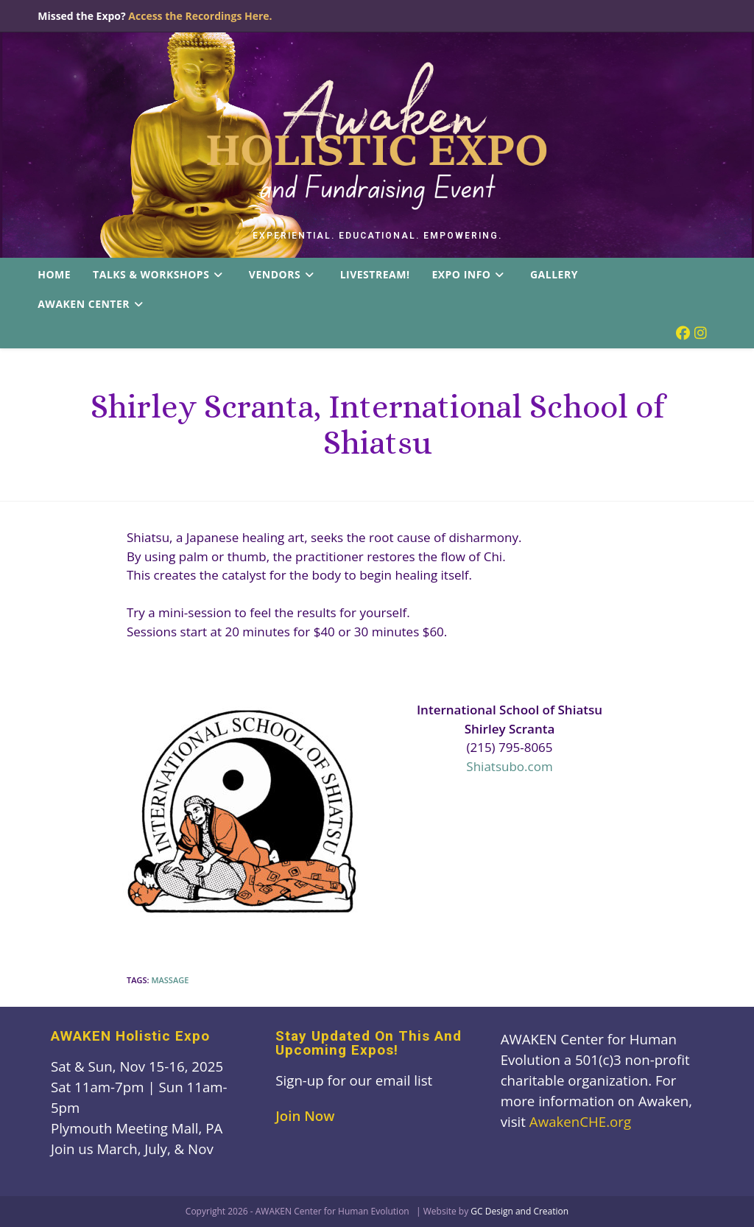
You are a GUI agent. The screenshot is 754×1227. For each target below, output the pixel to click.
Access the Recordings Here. (200, 16)
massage (169, 979)
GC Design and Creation (519, 1211)
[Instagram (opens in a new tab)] (700, 333)
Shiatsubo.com (509, 766)
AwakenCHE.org (580, 1121)
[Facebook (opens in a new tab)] (683, 333)
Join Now (304, 1115)
